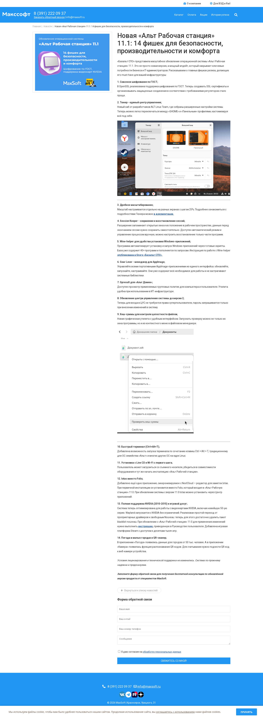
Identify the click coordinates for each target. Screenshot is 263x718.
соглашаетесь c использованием (175, 711)
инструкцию (145, 526)
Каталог (179, 14)
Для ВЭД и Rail (220, 3)
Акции (203, 14)
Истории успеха (220, 14)
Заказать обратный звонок (49, 17)
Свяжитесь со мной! (174, 660)
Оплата (192, 14)
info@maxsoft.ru (149, 686)
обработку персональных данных (162, 651)
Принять (246, 712)
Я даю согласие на (149, 651)
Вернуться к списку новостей (139, 590)
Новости (48, 26)
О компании (192, 3)
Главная (37, 26)
